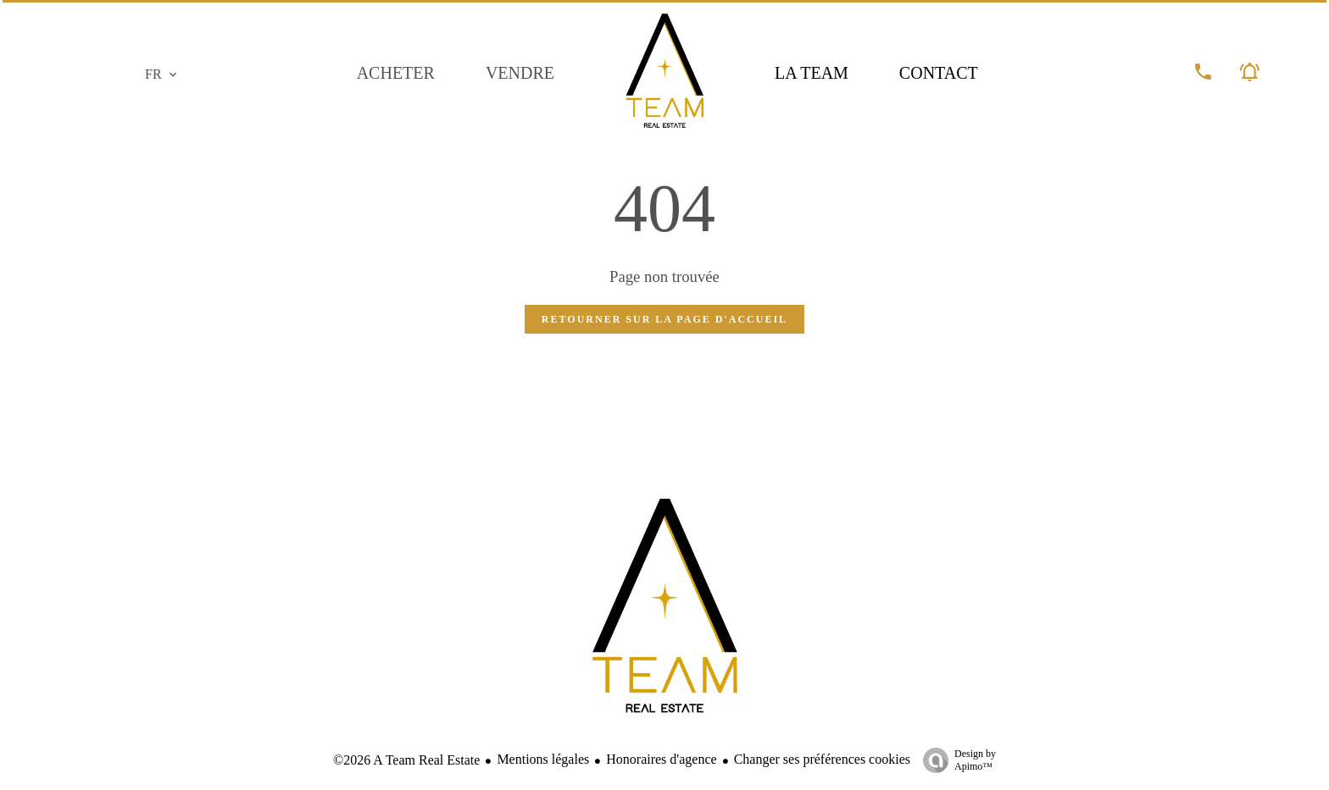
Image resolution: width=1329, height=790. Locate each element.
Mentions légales (543, 759)
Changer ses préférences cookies (822, 759)
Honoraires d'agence (661, 759)
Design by (955, 760)
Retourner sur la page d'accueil (664, 319)
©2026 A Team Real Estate (406, 760)
